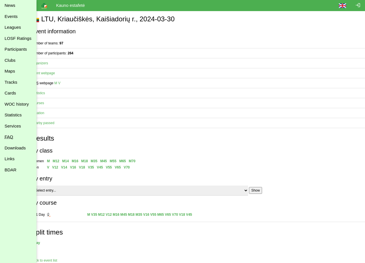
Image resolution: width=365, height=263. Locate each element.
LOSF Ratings (18, 38)
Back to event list (54, 260)
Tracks (11, 82)
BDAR (11, 169)
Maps (10, 71)
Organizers (49, 63)
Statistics (13, 114)
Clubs (10, 60)
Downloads (15, 147)
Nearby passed (52, 123)
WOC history (17, 104)
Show (265, 190)
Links (10, 158)
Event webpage (53, 73)
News (10, 5)
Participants (16, 49)
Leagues (13, 27)
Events (11, 16)
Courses (47, 103)
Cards (10, 93)
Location (47, 113)
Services (13, 126)
